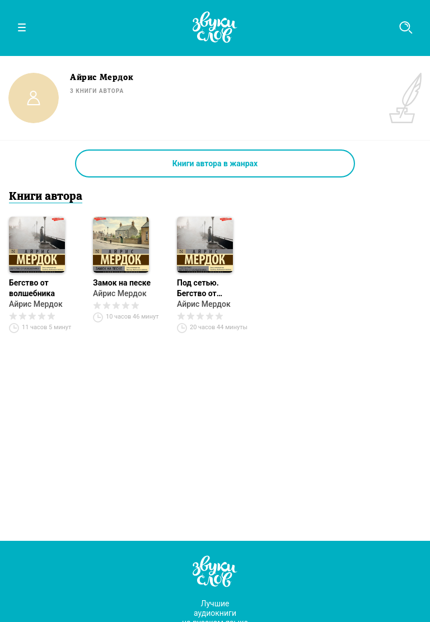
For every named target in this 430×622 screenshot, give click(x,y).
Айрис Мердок (36, 304)
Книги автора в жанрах (215, 163)
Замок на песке (122, 282)
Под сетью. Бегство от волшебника (200, 288)
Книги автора (45, 197)
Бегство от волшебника (32, 288)
